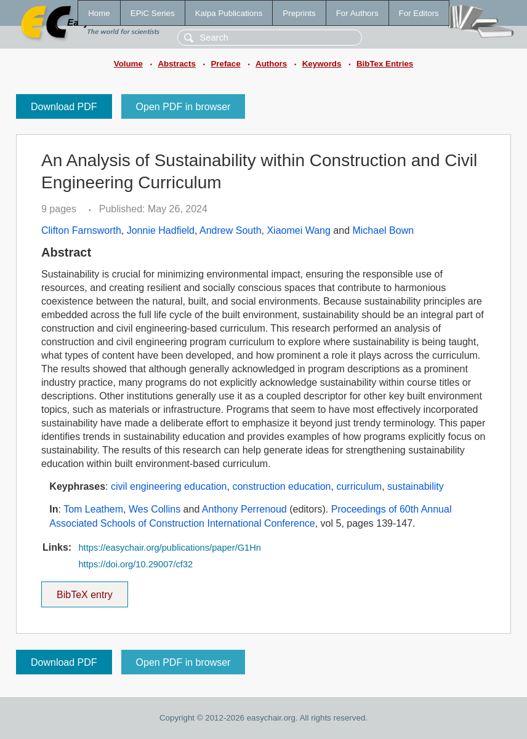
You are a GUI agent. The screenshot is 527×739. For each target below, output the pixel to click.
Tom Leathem (93, 509)
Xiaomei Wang (298, 230)
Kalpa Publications (229, 13)
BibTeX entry (84, 590)
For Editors (419, 13)
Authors (271, 63)
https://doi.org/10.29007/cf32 (135, 564)
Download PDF (64, 107)
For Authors (357, 13)
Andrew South (230, 230)
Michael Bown (383, 230)
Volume (128, 63)
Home (99, 13)
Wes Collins (154, 509)
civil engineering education (169, 486)
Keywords (322, 63)
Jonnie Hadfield (161, 230)
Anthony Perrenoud (244, 509)
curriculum (359, 486)
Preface (225, 63)
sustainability (415, 486)
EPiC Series (153, 13)
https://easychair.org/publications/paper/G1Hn (169, 548)
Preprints (299, 13)
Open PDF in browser (183, 107)
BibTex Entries (384, 63)
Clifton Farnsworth (81, 230)
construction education (281, 486)
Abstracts (176, 63)
